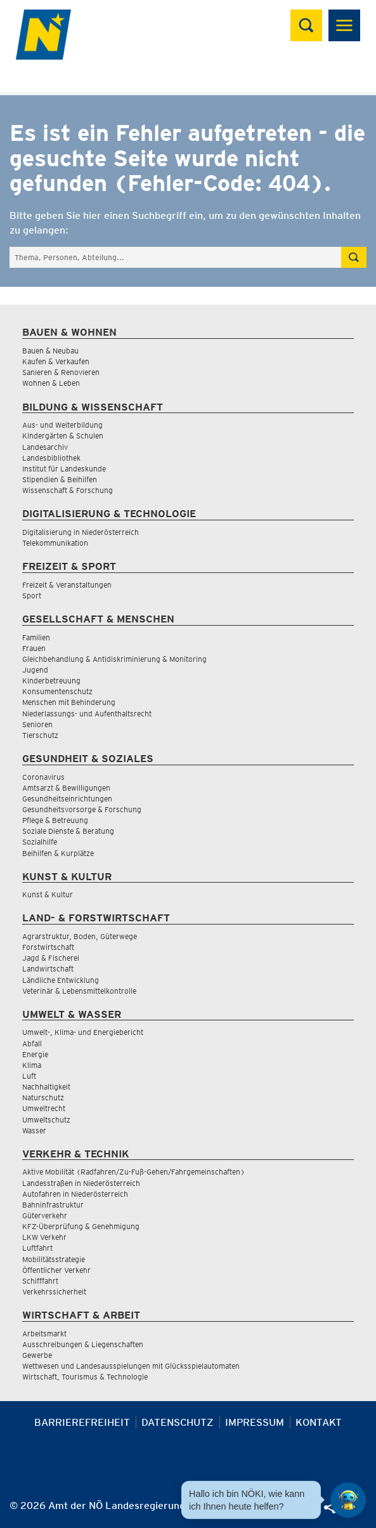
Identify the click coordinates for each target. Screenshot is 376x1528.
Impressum (254, 1422)
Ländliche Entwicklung (60, 980)
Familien (36, 637)
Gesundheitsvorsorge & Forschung (81, 809)
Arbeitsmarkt (44, 1333)
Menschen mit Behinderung (68, 702)
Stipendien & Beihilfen (59, 479)
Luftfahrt (37, 1248)
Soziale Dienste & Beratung (68, 831)
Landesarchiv (45, 447)
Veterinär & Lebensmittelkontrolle (79, 991)
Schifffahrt (40, 1281)
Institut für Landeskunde (64, 468)
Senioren (37, 724)
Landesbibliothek (51, 458)
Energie (35, 1054)
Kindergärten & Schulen (62, 435)
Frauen (34, 648)
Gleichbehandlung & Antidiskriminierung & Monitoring (114, 659)
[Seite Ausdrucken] (230, 1511)
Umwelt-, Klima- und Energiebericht (82, 1032)
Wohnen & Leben (51, 383)
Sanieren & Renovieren (61, 372)
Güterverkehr (44, 1215)
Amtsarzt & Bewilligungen (66, 788)
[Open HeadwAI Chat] (348, 1500)
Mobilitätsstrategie (53, 1259)
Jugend (35, 670)
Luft (29, 1076)
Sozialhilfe (39, 841)
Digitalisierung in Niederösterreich (80, 532)
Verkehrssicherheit (54, 1291)
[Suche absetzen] (353, 257)
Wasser (34, 1130)
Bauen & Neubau (50, 350)
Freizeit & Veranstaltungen (67, 584)
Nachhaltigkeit (46, 1086)
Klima (31, 1065)
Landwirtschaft (48, 968)
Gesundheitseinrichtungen (67, 798)
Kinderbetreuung (51, 680)
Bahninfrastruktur (53, 1204)
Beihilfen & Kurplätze (58, 853)
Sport (31, 595)
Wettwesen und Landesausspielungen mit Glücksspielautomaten (131, 1366)
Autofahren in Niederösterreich (75, 1194)
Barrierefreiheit (82, 1422)
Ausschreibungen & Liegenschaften (82, 1344)
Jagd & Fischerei (50, 958)
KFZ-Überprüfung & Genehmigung (80, 1226)
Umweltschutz (46, 1119)
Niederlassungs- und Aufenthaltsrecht (87, 713)
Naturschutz (43, 1097)
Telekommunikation (55, 543)
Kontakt (318, 1422)
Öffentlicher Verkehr (56, 1270)
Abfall (32, 1043)
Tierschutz (40, 735)
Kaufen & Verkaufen (55, 361)
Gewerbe (37, 1355)
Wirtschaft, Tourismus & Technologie (85, 1376)
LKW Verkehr (44, 1237)
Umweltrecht (43, 1108)
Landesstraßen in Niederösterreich (81, 1183)
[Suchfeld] (175, 257)
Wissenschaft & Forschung (67, 490)
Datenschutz (177, 1422)
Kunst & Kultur (47, 894)
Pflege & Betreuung (55, 820)
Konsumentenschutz (57, 691)
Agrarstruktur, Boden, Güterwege (79, 936)
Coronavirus (43, 777)
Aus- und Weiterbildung (62, 425)
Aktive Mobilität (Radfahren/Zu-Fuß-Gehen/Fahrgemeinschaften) (133, 1171)
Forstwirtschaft (48, 947)
